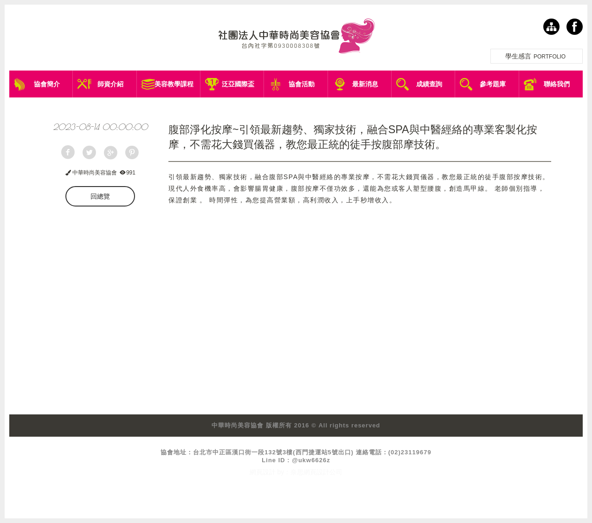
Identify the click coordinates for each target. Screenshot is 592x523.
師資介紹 (110, 84)
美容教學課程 (173, 84)
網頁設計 (263, 472)
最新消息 (365, 84)
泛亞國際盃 (238, 84)
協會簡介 (47, 84)
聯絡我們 (557, 84)
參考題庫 (493, 84)
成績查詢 (429, 84)
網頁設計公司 (322, 472)
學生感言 (536, 56)
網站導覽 (551, 27)
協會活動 (302, 84)
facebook (574, 27)
